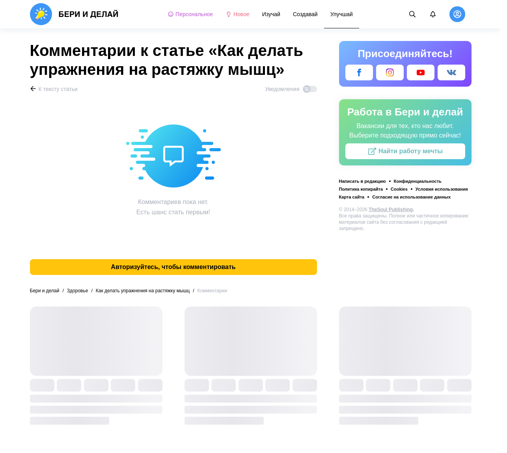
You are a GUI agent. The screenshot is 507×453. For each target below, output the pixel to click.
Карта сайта (352, 197)
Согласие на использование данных (411, 197)
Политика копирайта (361, 189)
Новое (238, 14)
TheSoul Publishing (391, 209)
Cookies (399, 189)
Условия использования (442, 189)
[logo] (74, 14)
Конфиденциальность (418, 181)
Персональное (190, 14)
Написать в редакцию (362, 181)
